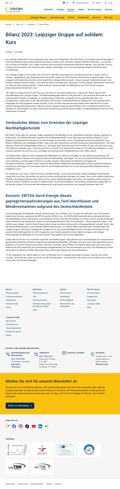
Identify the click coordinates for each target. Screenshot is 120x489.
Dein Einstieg (65, 293)
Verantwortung (12, 304)
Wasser (71, 9)
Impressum (10, 484)
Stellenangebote (67, 300)
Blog (89, 307)
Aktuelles (31, 24)
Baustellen (91, 300)
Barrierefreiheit (37, 484)
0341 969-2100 (18, 359)
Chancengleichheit (13, 328)
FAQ (34, 297)
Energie (60, 9)
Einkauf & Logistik (13, 332)
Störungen (16, 367)
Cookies (58, 484)
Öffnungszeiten (102, 364)
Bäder (81, 9)
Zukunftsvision (12, 324)
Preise (8, 307)
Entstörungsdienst (40, 293)
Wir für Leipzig (94, 9)
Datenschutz (23, 484)
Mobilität (48, 9)
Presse (8, 335)
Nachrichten (44, 24)
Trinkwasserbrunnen (14, 297)
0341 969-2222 (46, 356)
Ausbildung (64, 297)
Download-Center (40, 300)
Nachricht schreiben (76, 353)
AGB (34, 310)
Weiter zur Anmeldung (20, 405)
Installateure (11, 300)
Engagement (92, 297)
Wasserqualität (12, 293)
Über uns (19, 24)
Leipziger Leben (93, 304)
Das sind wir (11, 321)
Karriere (109, 9)
